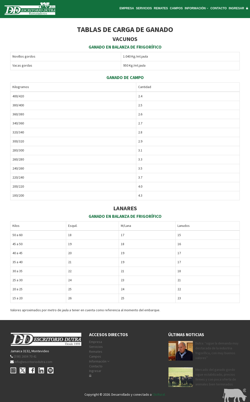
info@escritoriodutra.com (33, 362)
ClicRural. (159, 394)
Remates (95, 351)
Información (99, 361)
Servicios (96, 346)
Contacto (96, 366)
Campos (95, 356)
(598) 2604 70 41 (25, 356)
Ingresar (95, 371)
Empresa (95, 342)
